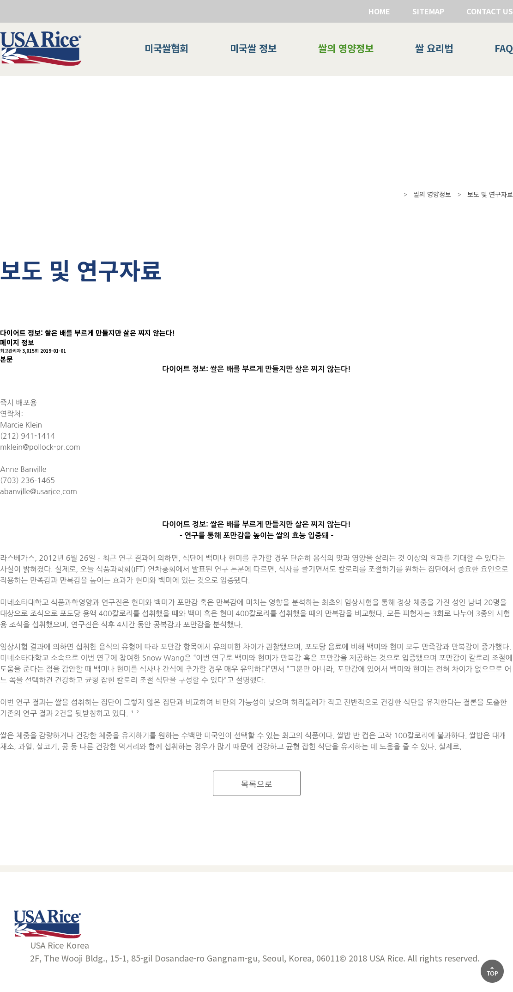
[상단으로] (492, 971)
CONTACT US (489, 11)
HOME (379, 11)
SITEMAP (428, 11)
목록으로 (256, 784)
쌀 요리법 (434, 48)
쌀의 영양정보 (346, 48)
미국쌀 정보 (253, 48)
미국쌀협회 (166, 48)
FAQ (504, 48)
